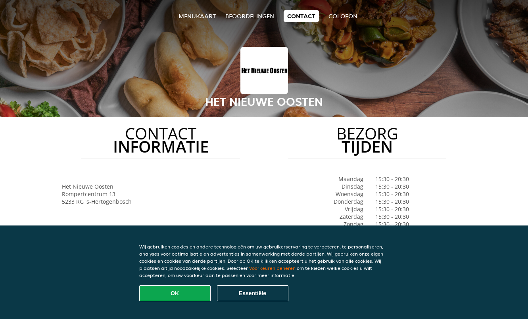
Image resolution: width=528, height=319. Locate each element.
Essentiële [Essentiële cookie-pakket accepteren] (252, 293)
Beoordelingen (249, 16)
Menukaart (197, 16)
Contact (301, 16)
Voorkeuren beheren (272, 268)
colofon (342, 16)
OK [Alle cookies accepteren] (175, 293)
